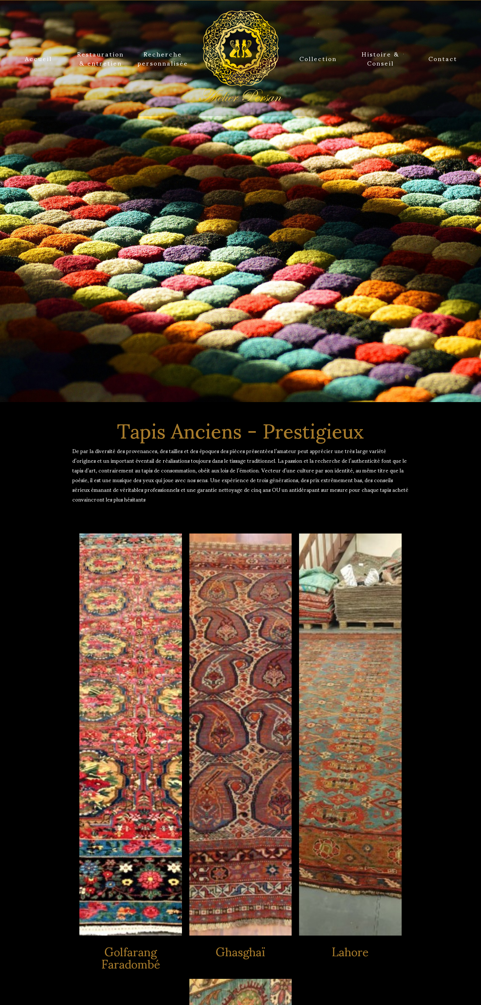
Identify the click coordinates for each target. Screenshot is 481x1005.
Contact (442, 58)
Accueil (38, 58)
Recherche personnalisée (162, 58)
